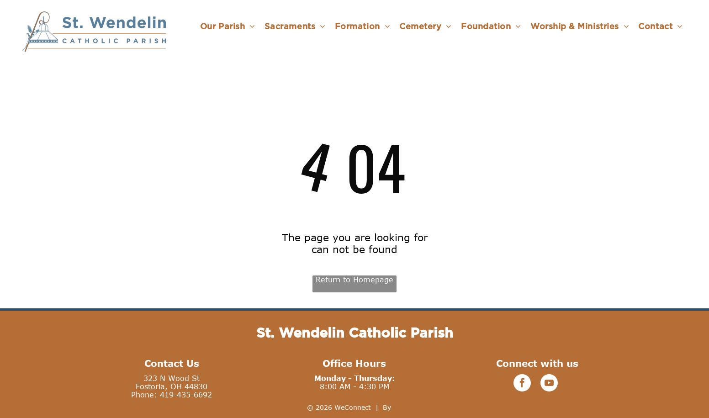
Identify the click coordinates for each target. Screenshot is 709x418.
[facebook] (522, 384)
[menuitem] (228, 26)
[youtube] (549, 384)
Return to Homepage (354, 279)
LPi (397, 407)
